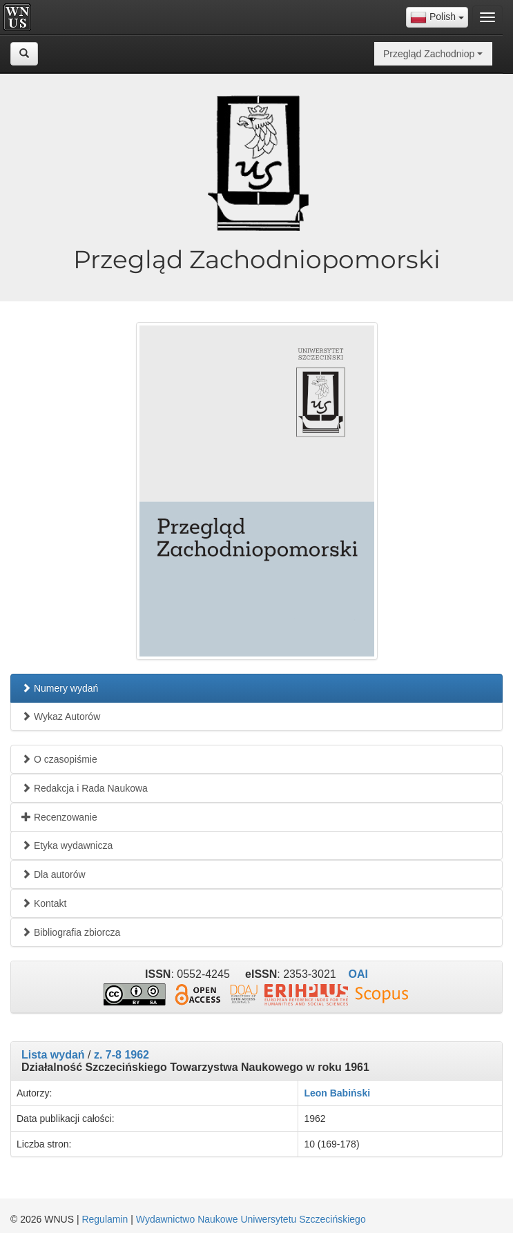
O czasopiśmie (59, 759)
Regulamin (104, 1219)
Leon (315, 1093)
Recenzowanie (59, 817)
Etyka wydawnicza (67, 845)
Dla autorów (53, 874)
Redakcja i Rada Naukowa (84, 788)
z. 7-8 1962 (121, 1055)
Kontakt (43, 903)
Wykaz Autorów (60, 716)
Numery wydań (59, 688)
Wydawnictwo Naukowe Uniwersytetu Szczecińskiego (251, 1219)
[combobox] (437, 17)
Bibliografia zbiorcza (70, 932)
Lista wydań (53, 1055)
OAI (357, 974)
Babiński (350, 1093)
